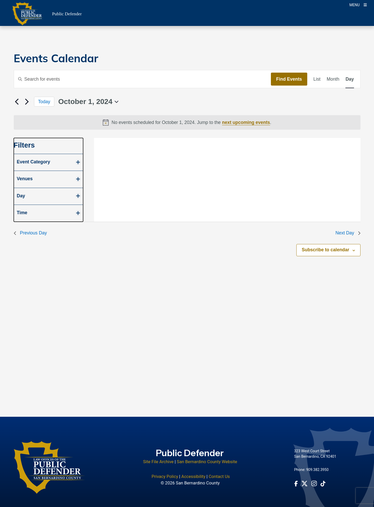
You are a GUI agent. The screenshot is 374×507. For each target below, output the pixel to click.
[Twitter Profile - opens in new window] (304, 483)
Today (44, 101)
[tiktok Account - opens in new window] (322, 483)
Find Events (289, 79)
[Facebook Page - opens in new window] (296, 483)
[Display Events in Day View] (349, 79)
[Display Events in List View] (316, 79)
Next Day (348, 232)
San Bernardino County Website (207, 461)
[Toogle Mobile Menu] (358, 4)
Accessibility (193, 476)
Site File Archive (158, 461)
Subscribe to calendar (325, 249)
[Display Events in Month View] (333, 79)
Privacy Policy (164, 476)
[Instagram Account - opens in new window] (314, 483)
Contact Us (219, 476)
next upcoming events (246, 122)
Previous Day (30, 232)
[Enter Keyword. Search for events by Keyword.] (142, 79)
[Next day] (27, 102)
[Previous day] (17, 102)
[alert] (187, 122)
